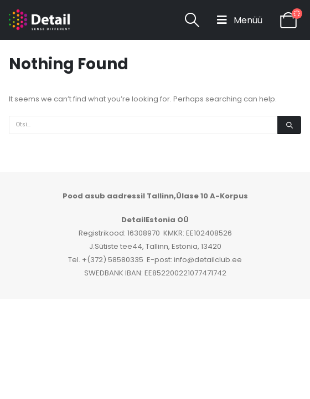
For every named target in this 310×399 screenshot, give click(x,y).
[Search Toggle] (192, 20)
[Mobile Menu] (240, 20)
